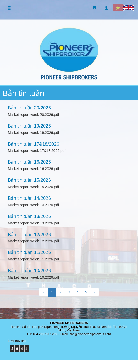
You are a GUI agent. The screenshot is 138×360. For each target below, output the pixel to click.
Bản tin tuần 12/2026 (29, 234)
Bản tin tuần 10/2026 (29, 270)
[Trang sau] (94, 292)
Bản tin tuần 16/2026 (29, 162)
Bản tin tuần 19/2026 (29, 126)
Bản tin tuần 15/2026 (29, 180)
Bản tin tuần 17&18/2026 (33, 144)
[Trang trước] (43, 292)
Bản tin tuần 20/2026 (29, 107)
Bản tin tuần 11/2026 (29, 252)
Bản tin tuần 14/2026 (29, 198)
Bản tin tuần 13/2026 (29, 216)
